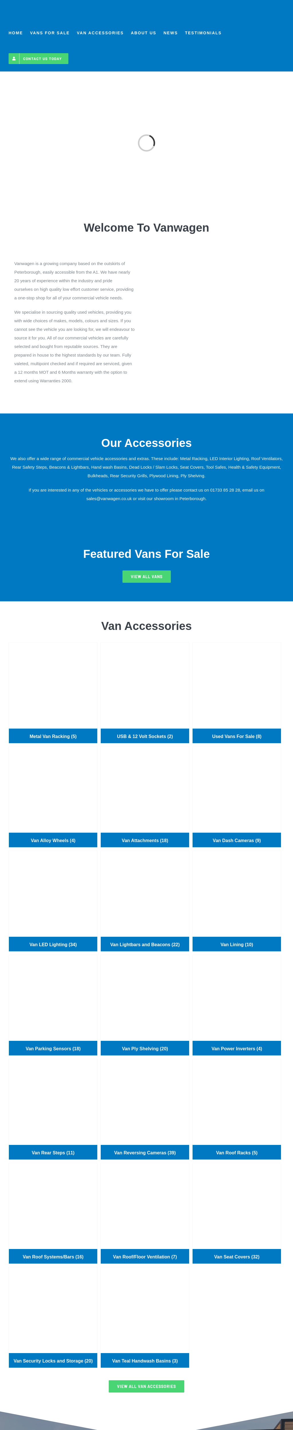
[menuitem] (16, 33)
